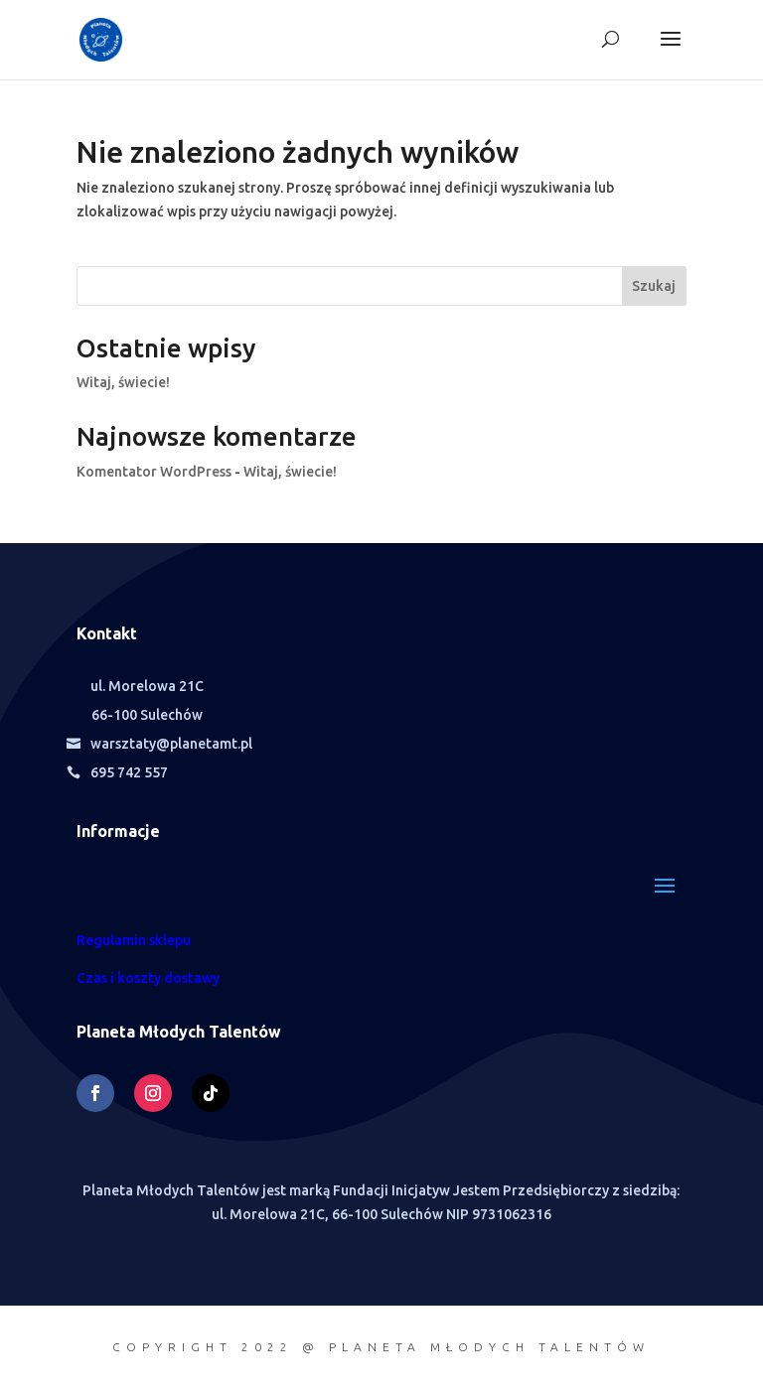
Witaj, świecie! (123, 382)
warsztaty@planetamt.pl (171, 744)
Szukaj (654, 286)
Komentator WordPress (153, 472)
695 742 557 (129, 772)
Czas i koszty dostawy (148, 978)
